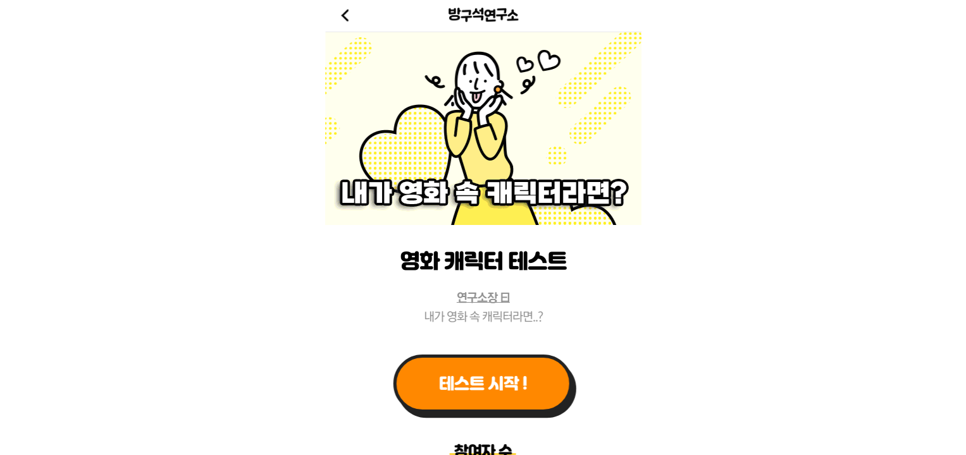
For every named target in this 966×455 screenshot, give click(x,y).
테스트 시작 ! (483, 383)
